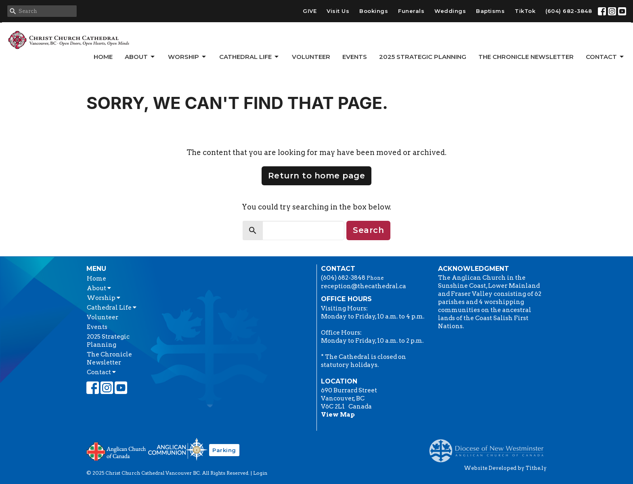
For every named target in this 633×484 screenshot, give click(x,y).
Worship (187, 57)
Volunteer (311, 57)
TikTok (525, 11)
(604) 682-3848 (568, 11)
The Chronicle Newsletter (526, 57)
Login (260, 473)
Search (368, 230)
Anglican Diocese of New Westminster (489, 447)
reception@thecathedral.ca (363, 286)
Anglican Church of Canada (116, 450)
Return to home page (316, 175)
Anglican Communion (178, 449)
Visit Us (338, 11)
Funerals (411, 11)
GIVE (309, 11)
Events (354, 57)
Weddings (450, 11)
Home (103, 57)
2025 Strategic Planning (422, 57)
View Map (338, 414)
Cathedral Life (249, 57)
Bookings (373, 11)
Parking (224, 450)
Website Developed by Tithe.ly (505, 468)
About (140, 57)
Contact (605, 57)
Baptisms (490, 11)
